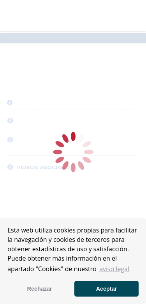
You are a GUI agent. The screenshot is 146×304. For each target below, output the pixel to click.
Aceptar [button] (106, 289)
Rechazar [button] (39, 289)
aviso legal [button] (114, 269)
